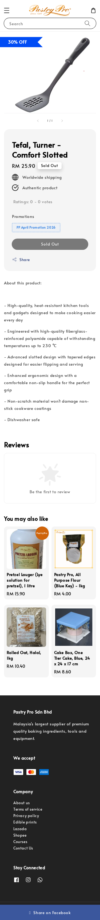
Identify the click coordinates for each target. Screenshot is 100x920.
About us (21, 802)
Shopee (20, 835)
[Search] (87, 23)
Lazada (20, 828)
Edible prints (25, 822)
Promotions (23, 216)
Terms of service (27, 809)
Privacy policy (26, 815)
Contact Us (23, 848)
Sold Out (50, 244)
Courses (20, 841)
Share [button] (21, 259)
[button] (7, 10)
